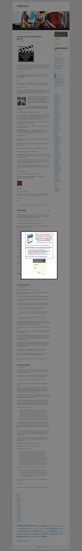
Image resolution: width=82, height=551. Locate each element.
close (57, 298)
